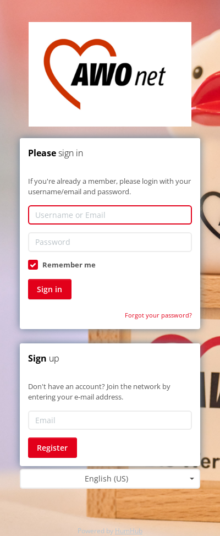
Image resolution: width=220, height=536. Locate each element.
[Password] (110, 242)
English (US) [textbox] (106, 478)
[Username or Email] (110, 215)
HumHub (128, 530)
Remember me (69, 265)
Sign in (49, 289)
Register (52, 447)
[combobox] (110, 479)
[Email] (110, 420)
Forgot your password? (158, 315)
